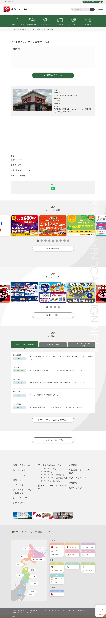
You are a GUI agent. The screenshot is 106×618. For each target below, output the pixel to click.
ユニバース (58, 567)
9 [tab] (68, 240)
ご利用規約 (32, 610)
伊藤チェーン (58, 578)
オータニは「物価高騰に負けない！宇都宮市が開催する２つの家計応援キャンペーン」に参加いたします (61, 358)
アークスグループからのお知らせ (24, 491)
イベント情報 (19, 485)
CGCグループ (29, 612)
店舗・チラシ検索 (18, 25)
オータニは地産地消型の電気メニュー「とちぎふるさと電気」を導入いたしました (56, 370)
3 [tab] (45, 240)
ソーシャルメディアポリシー (49, 610)
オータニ (57, 594)
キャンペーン (46, 25)
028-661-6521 (59, 101)
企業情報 (60, 25)
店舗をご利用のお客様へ (23, 29)
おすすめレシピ (20, 497)
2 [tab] (42, 240)
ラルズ (56, 547)
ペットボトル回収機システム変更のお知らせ (44, 395)
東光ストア (58, 551)
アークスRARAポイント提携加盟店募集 (54, 478)
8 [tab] (64, 240)
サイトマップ (17, 612)
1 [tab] (38, 240)
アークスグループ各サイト (91, 1)
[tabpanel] (24, 225)
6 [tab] (57, 240)
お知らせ (17, 480)
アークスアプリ (46, 472)
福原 (87, 554)
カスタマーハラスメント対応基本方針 (74, 610)
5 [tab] (53, 240)
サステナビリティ (74, 25)
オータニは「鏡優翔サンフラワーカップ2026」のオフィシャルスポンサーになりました (58, 407)
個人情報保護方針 (19, 610)
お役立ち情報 (19, 502)
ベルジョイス (58, 570)
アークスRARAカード (49, 465)
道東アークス (89, 547)
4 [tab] (49, 240)
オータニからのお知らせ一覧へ (53, 419)
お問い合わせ (75, 488)
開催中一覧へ (52, 248)
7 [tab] (60, 240)
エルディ (57, 554)
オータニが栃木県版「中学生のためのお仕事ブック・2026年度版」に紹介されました (57, 382)
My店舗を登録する (53, 75)
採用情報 (88, 25)
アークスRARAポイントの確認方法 (52, 475)
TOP (12, 29)
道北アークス (74, 554)
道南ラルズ (73, 547)
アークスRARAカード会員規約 (51, 481)
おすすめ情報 (32, 25)
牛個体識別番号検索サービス (80, 471)
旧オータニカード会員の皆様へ (52, 487)
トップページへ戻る (53, 440)
